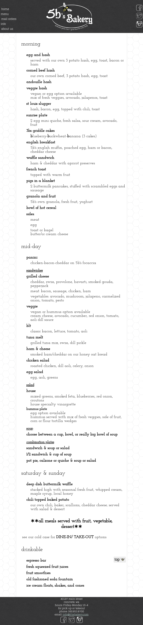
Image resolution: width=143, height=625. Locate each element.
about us (7, 29)
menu (5, 14)
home (5, 9)
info (3, 24)
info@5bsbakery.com (76, 614)
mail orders (8, 19)
